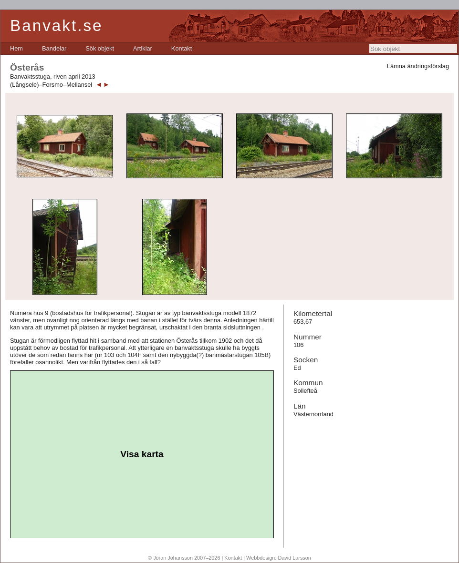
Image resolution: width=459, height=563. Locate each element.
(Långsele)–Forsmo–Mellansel (51, 84)
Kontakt (181, 48)
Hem (16, 48)
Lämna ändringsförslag (418, 66)
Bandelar (54, 48)
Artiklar (142, 48)
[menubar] (100, 48)
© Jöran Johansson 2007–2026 (184, 558)
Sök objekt (99, 48)
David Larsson (294, 558)
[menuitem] (16, 48)
